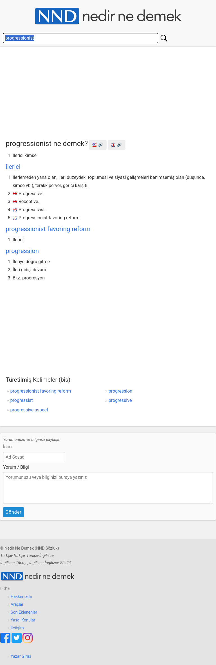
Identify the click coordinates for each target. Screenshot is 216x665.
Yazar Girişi (21, 656)
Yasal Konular (23, 620)
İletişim (17, 628)
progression (22, 250)
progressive (120, 400)
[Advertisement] (111, 91)
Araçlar (17, 604)
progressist (21, 400)
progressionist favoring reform (48, 229)
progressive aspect (29, 410)
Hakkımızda (21, 596)
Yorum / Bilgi (16, 467)
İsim (7, 446)
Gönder (13, 512)
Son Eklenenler (24, 612)
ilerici (13, 166)
